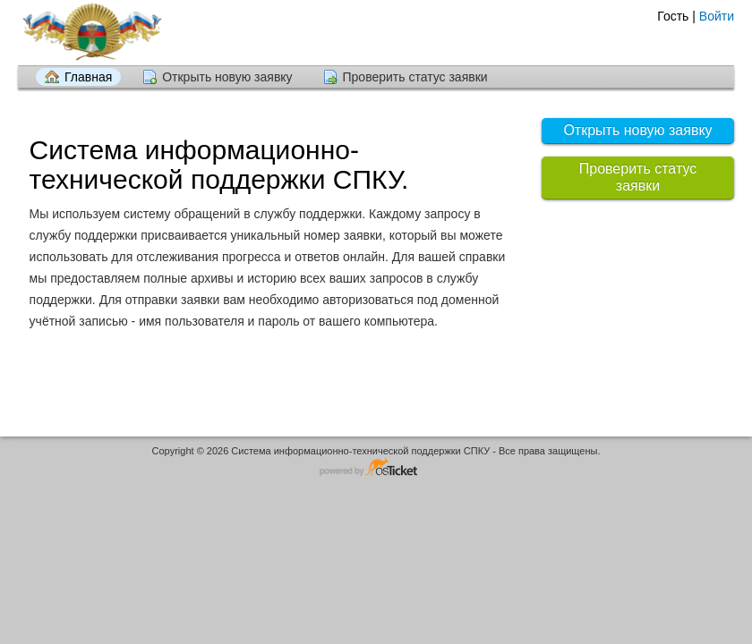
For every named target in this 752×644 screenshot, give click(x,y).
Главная (88, 77)
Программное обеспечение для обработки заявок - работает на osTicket (376, 468)
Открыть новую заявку (227, 77)
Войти (716, 16)
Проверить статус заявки (415, 77)
